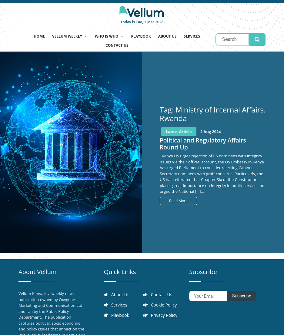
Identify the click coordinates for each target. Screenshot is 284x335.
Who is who (109, 35)
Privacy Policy (164, 315)
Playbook (141, 36)
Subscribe (241, 295)
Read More (178, 200)
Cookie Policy (164, 305)
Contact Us (117, 45)
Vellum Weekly (70, 35)
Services (192, 36)
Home (39, 36)
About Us (167, 36)
